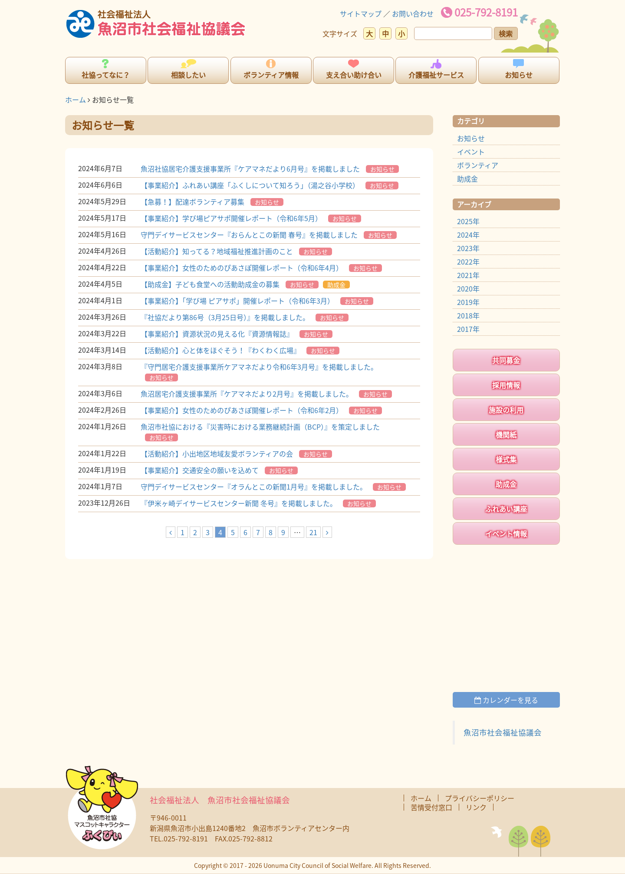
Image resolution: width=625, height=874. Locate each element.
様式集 (506, 459)
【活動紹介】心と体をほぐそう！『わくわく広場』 (220, 350)
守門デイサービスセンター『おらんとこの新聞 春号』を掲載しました (249, 234)
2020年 (468, 288)
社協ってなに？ (106, 75)
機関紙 (506, 434)
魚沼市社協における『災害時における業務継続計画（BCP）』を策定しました (260, 426)
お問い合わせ (413, 13)
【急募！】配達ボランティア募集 (192, 201)
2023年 (468, 248)
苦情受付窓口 (431, 807)
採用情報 (506, 385)
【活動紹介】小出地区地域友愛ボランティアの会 (217, 453)
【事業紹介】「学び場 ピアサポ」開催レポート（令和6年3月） (237, 300)
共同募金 (506, 360)
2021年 (468, 275)
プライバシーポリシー (479, 798)
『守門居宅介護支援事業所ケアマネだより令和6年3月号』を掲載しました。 (259, 366)
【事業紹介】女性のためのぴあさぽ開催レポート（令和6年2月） (242, 410)
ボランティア (477, 165)
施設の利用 (506, 409)
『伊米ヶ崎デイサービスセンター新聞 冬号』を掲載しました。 (239, 503)
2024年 (468, 234)
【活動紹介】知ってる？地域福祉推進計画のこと (217, 251)
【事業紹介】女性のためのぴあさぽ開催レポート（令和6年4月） (242, 267)
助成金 (336, 284)
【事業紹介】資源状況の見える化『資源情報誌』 (217, 333)
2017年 (468, 329)
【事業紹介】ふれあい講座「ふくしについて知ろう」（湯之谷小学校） (250, 185)
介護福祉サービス (436, 75)
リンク (476, 807)
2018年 (468, 315)
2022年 (468, 261)
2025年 (468, 221)
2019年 (468, 302)
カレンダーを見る (506, 700)
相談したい (188, 75)
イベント (471, 151)
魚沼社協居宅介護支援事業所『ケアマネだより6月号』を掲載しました (250, 168)
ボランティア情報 (271, 75)
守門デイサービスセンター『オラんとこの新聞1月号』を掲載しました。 (254, 486)
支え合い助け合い (354, 75)
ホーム (75, 99)
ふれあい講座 (506, 508)
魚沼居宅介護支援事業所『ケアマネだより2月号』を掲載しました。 (247, 393)
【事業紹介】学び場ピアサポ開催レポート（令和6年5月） (231, 218)
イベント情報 (506, 533)
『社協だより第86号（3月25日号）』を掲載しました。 (225, 317)
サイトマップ (361, 13)
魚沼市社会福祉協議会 (503, 732)
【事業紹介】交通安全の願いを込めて (200, 470)
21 (313, 532)
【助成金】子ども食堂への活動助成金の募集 (210, 284)
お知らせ (519, 75)
